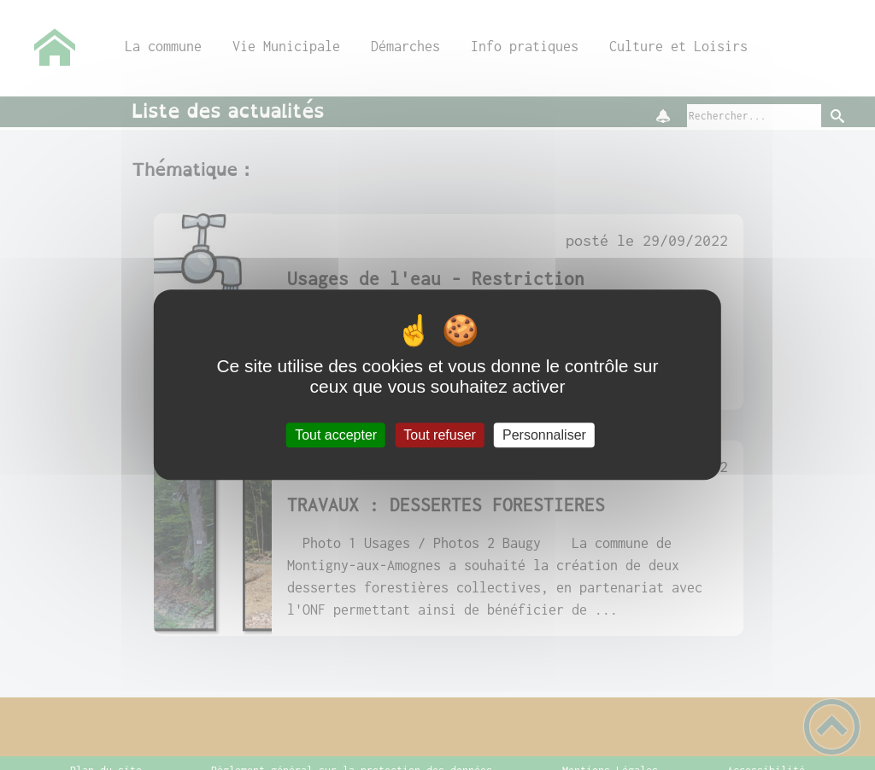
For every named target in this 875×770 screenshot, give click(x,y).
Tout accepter (336, 435)
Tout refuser (439, 435)
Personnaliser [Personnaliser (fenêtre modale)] (544, 435)
